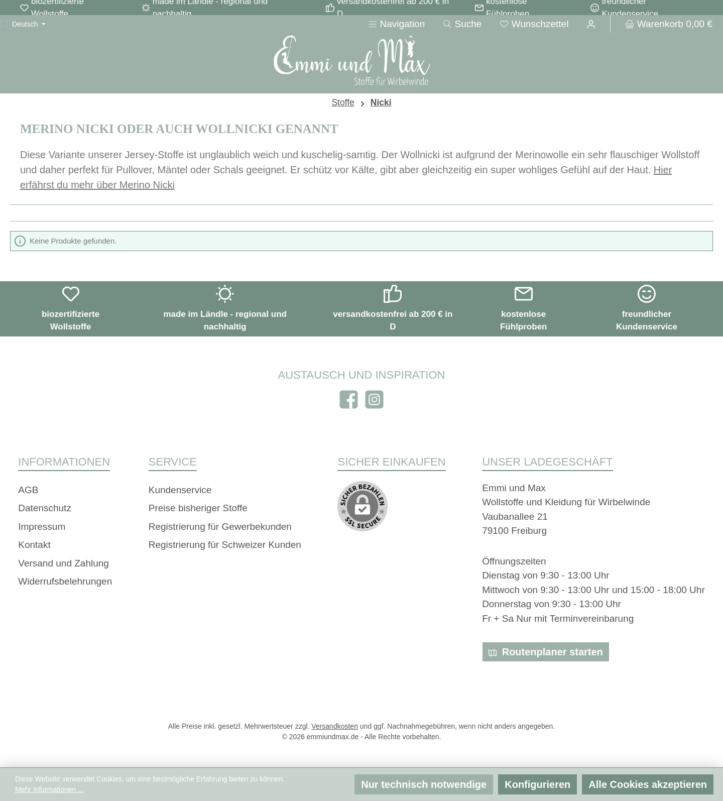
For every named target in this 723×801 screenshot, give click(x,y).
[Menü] (396, 24)
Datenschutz (44, 508)
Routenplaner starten (546, 651)
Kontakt (34, 544)
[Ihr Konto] (591, 24)
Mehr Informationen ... (49, 789)
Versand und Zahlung (63, 563)
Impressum (41, 526)
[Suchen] (462, 24)
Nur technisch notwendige (424, 784)
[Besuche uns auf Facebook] (348, 399)
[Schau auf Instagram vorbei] (374, 399)
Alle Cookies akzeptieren (647, 784)
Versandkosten (334, 726)
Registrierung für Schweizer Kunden (225, 544)
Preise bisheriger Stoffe (198, 508)
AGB (28, 490)
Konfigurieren (537, 784)
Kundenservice (180, 490)
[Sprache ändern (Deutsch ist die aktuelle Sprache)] (23, 24)
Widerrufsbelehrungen (65, 581)
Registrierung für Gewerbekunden (220, 526)
